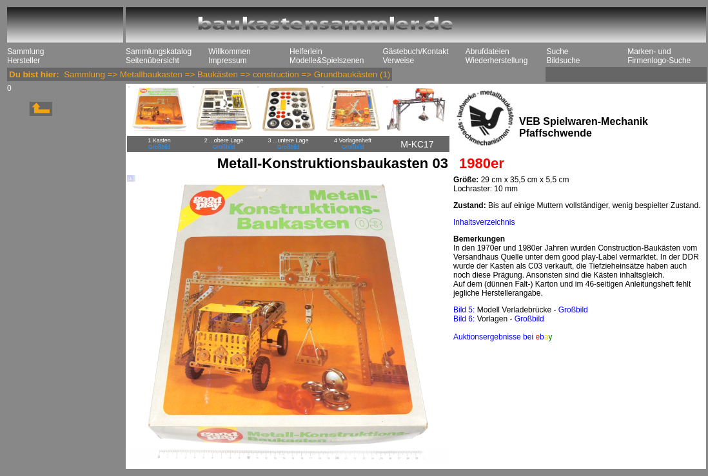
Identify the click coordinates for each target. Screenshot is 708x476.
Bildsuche (563, 60)
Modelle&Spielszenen (327, 60)
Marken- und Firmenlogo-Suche (659, 56)
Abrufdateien (487, 51)
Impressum (227, 60)
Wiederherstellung (497, 60)
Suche (557, 51)
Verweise (398, 60)
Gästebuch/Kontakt (415, 51)
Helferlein (306, 51)
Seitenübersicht (152, 60)
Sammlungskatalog (159, 51)
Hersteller (23, 60)
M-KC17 (416, 144)
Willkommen (229, 51)
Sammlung (25, 51)
